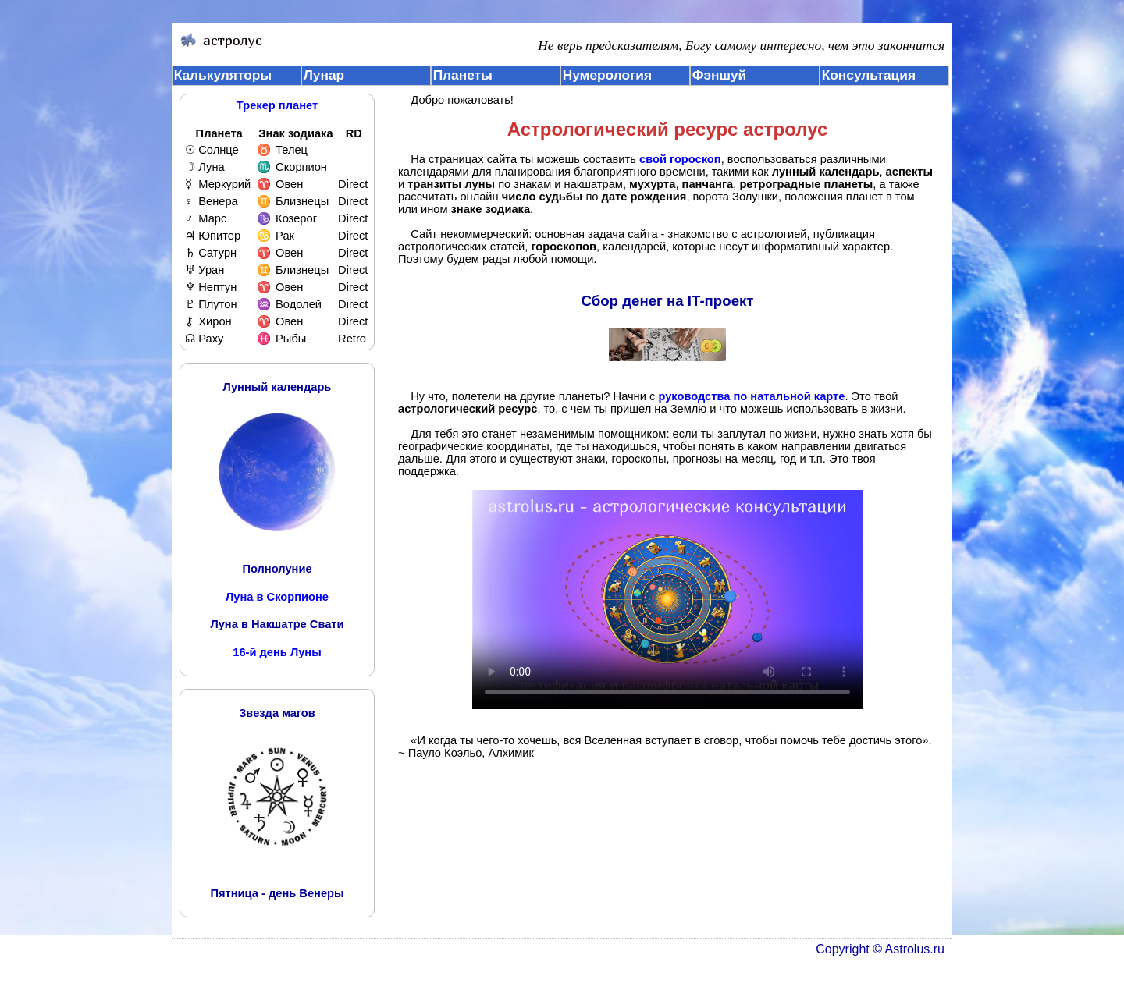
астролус (785, 129)
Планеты (463, 75)
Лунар (324, 75)
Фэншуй (719, 75)
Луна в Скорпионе (277, 597)
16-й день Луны (277, 652)
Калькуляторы (223, 75)
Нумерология (607, 75)
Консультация (869, 75)
